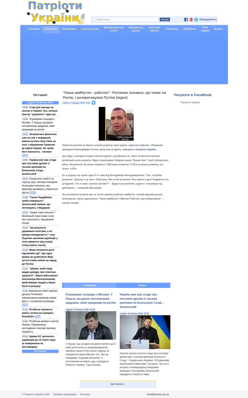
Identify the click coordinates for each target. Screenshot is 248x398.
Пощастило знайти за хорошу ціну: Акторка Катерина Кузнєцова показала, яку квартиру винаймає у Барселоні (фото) (40, 185)
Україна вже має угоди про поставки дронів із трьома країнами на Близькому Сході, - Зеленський (39, 166)
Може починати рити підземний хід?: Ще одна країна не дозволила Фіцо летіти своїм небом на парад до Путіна (39, 256)
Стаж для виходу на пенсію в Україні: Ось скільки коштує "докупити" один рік (40, 111)
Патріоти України (190, 102)
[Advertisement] (124, 59)
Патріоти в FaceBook (193, 95)
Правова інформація (65, 394)
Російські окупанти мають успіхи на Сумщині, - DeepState (38, 313)
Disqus (142, 285)
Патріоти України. (146, 149)
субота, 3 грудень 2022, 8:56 (76, 103)
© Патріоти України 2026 (36, 394)
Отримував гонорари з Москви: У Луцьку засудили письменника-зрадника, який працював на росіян (91, 298)
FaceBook (90, 285)
